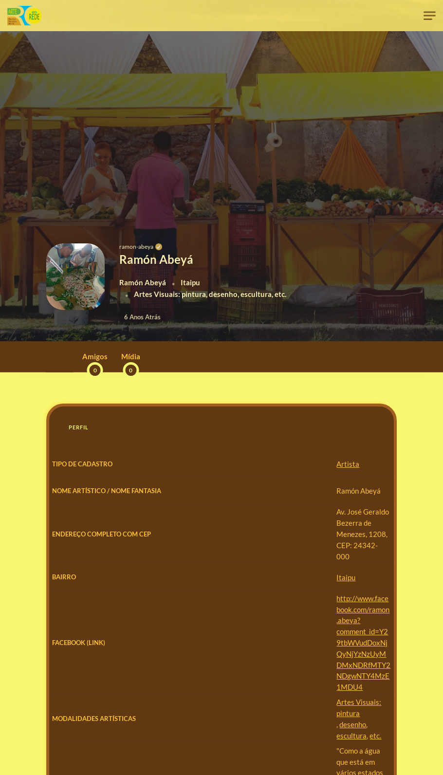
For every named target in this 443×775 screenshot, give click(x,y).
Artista (158, 464)
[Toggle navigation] (430, 16)
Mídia (130, 362)
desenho (233, 650)
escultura (264, 650)
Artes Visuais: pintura (182, 650)
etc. (288, 650)
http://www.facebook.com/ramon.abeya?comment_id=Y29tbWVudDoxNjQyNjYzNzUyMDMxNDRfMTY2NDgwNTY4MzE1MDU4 (263, 609)
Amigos (95, 362)
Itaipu (156, 570)
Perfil (60, 356)
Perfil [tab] (79, 427)
